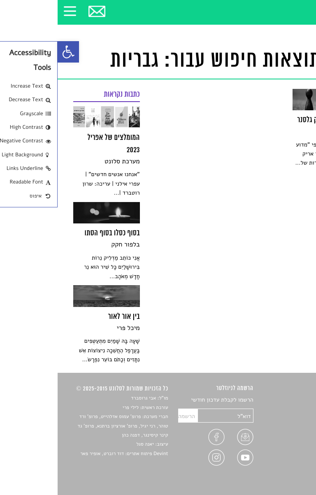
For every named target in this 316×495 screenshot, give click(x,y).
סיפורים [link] (291, 400)
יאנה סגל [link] (87, 444)
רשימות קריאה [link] (283, 429)
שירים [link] (293, 410)
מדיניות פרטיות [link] (282, 458)
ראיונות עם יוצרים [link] (279, 438)
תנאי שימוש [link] (286, 468)
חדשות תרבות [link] (284, 419)
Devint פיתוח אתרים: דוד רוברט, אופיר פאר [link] (66, 454)
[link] (10, 52)
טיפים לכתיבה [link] (284, 448)
